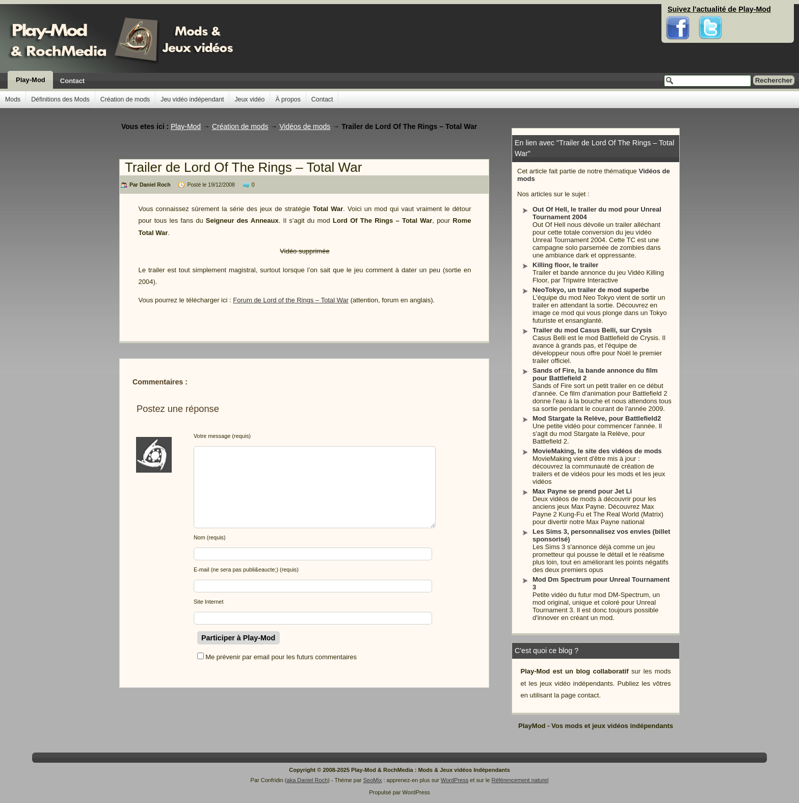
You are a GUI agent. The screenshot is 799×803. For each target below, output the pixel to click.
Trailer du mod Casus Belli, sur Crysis (592, 330)
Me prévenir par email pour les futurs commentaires (281, 657)
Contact (72, 81)
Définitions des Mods (60, 99)
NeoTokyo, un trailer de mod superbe (590, 290)
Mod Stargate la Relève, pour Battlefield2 (596, 418)
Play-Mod (30, 80)
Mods (12, 99)
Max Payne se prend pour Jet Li (582, 491)
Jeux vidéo (249, 99)
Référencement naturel (519, 780)
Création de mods (125, 99)
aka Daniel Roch (307, 780)
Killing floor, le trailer (565, 265)
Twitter (710, 10)
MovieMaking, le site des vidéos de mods (597, 451)
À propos (287, 99)
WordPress (454, 780)
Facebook (678, 10)
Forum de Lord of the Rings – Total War (291, 300)
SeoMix (372, 780)
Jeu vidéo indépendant (192, 99)
